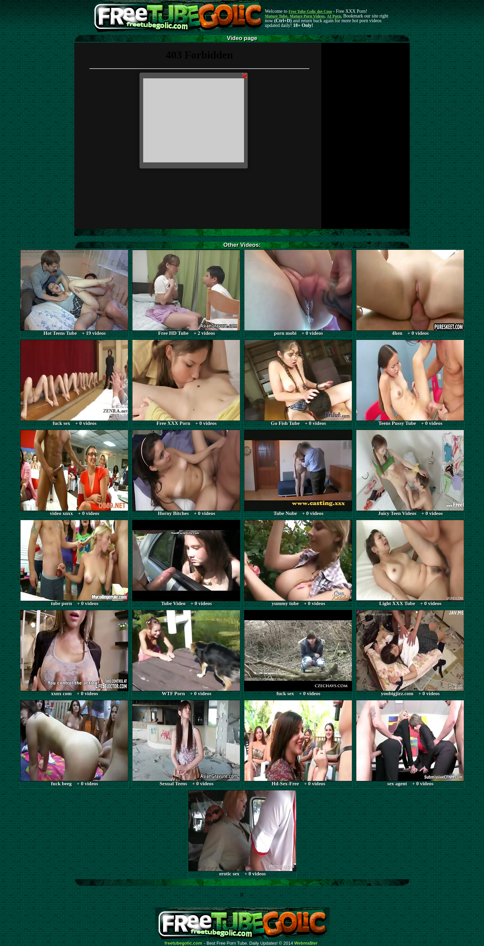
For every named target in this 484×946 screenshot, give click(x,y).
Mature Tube (276, 16)
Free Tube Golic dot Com (310, 11)
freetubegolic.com (183, 943)
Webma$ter (306, 943)
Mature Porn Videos (307, 16)
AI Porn (334, 16)
